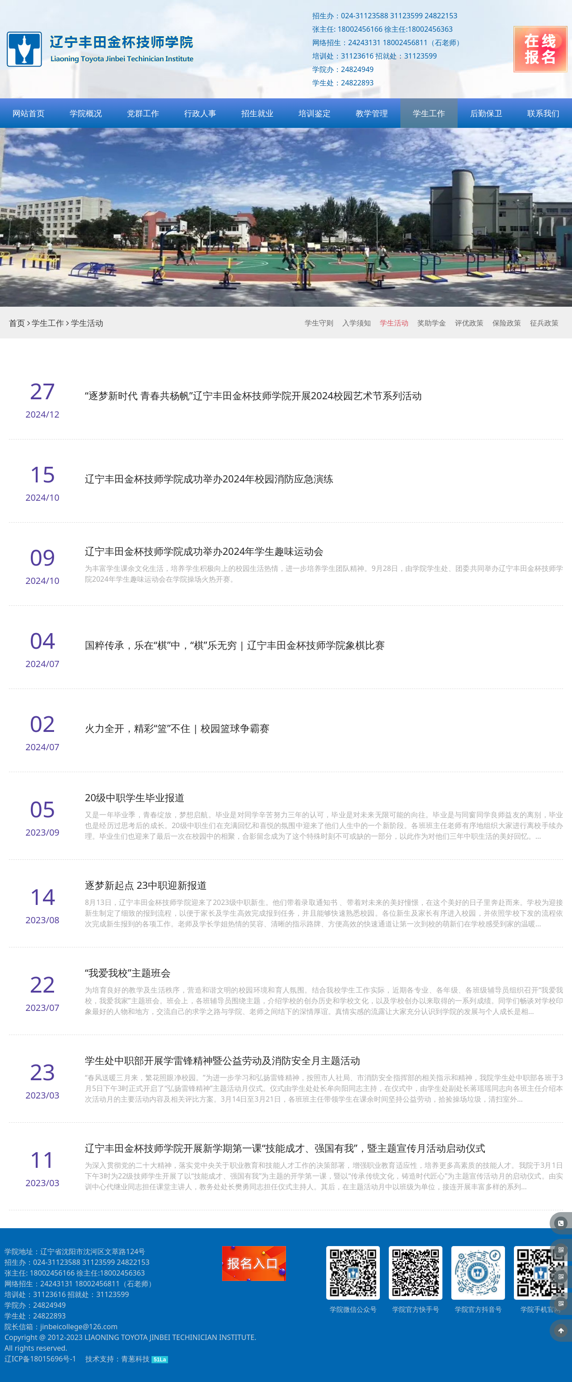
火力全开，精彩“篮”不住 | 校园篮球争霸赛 (177, 728)
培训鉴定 (315, 113)
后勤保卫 (486, 113)
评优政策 (469, 323)
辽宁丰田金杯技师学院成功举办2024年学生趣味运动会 (204, 551)
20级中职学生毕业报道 (135, 797)
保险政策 (506, 323)
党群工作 (143, 113)
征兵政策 (544, 323)
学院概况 (86, 113)
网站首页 (29, 113)
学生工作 (429, 113)
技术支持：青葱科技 (117, 1359)
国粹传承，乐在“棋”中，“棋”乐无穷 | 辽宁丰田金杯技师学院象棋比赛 (235, 644)
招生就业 (257, 113)
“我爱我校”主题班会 (128, 972)
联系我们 (543, 113)
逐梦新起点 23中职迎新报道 (146, 885)
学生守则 (319, 323)
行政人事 (200, 113)
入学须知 (356, 323)
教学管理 (372, 113)
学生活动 (394, 323)
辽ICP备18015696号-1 (40, 1359)
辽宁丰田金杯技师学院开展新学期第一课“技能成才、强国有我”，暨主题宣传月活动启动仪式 (285, 1147)
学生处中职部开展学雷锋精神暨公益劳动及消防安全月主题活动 (222, 1060)
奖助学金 (431, 323)
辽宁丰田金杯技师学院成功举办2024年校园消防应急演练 (209, 478)
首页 (17, 322)
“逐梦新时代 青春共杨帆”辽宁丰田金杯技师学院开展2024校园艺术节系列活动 (253, 395)
